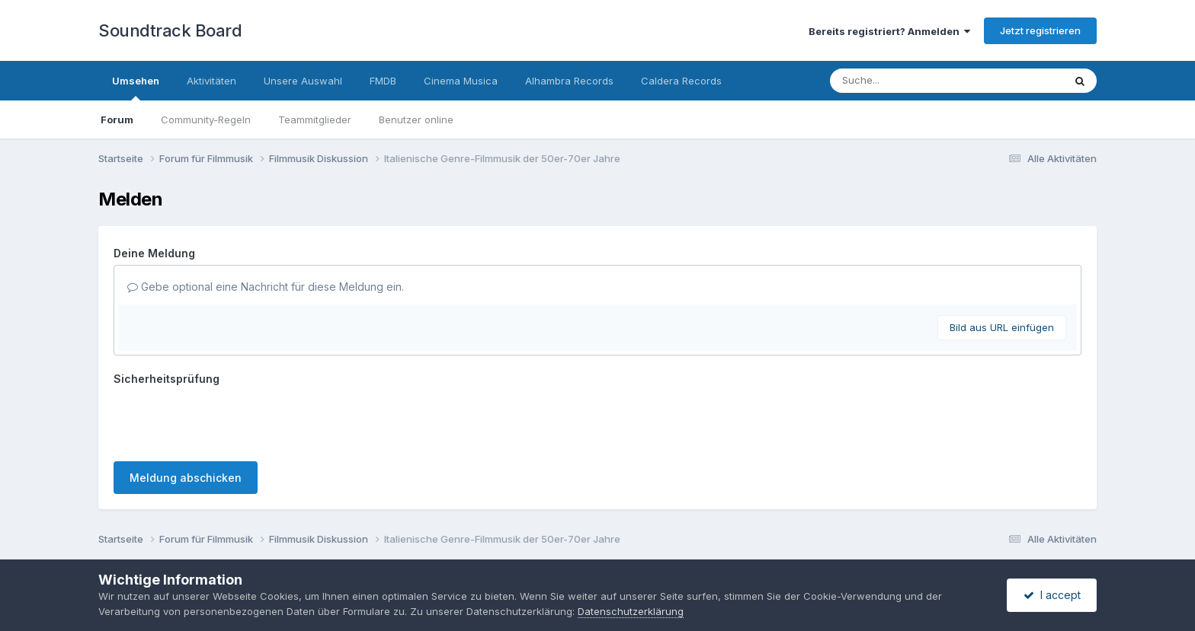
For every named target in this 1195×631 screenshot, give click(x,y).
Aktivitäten (211, 81)
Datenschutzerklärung (631, 611)
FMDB (383, 81)
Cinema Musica (461, 81)
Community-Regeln (206, 119)
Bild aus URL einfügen (1002, 327)
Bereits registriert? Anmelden (889, 31)
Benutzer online (416, 119)
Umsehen (135, 87)
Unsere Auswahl (303, 81)
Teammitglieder (314, 119)
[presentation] (229, 420)
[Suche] (915, 81)
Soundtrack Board (170, 30)
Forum (117, 119)
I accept (1052, 594)
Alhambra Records (569, 81)
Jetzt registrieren (1040, 30)
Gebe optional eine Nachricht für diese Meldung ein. (265, 286)
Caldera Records (681, 81)
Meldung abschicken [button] (186, 477)
